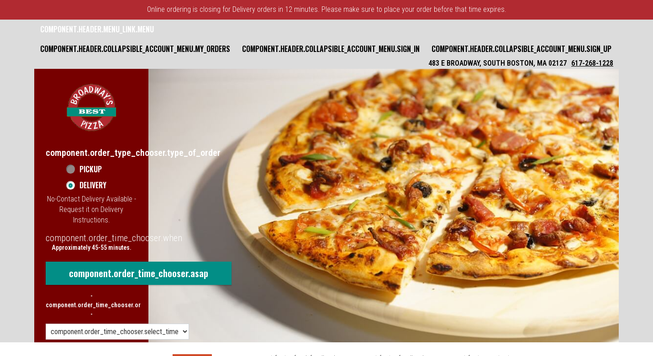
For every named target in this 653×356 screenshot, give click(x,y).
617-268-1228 (592, 63)
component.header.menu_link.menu (97, 29)
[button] (91, 107)
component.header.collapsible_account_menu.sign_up (521, 48)
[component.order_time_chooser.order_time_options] (117, 332)
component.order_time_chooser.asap (138, 273)
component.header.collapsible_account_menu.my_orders (135, 48)
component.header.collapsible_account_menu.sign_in (331, 48)
